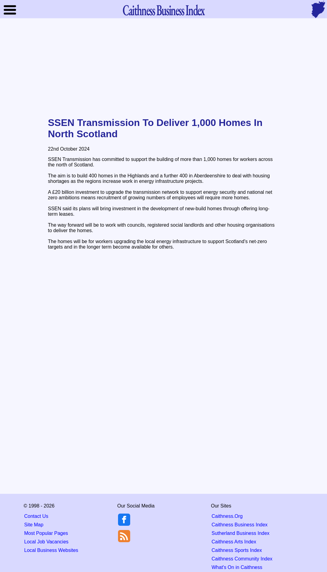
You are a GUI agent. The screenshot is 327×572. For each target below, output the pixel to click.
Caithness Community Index (242, 558)
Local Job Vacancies (46, 541)
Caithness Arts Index (234, 541)
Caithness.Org (227, 516)
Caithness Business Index (240, 524)
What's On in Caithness (237, 567)
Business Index (163, 10)
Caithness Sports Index (237, 550)
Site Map (33, 524)
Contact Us (36, 516)
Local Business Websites (51, 550)
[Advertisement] (163, 68)
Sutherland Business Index (241, 533)
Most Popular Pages (46, 533)
